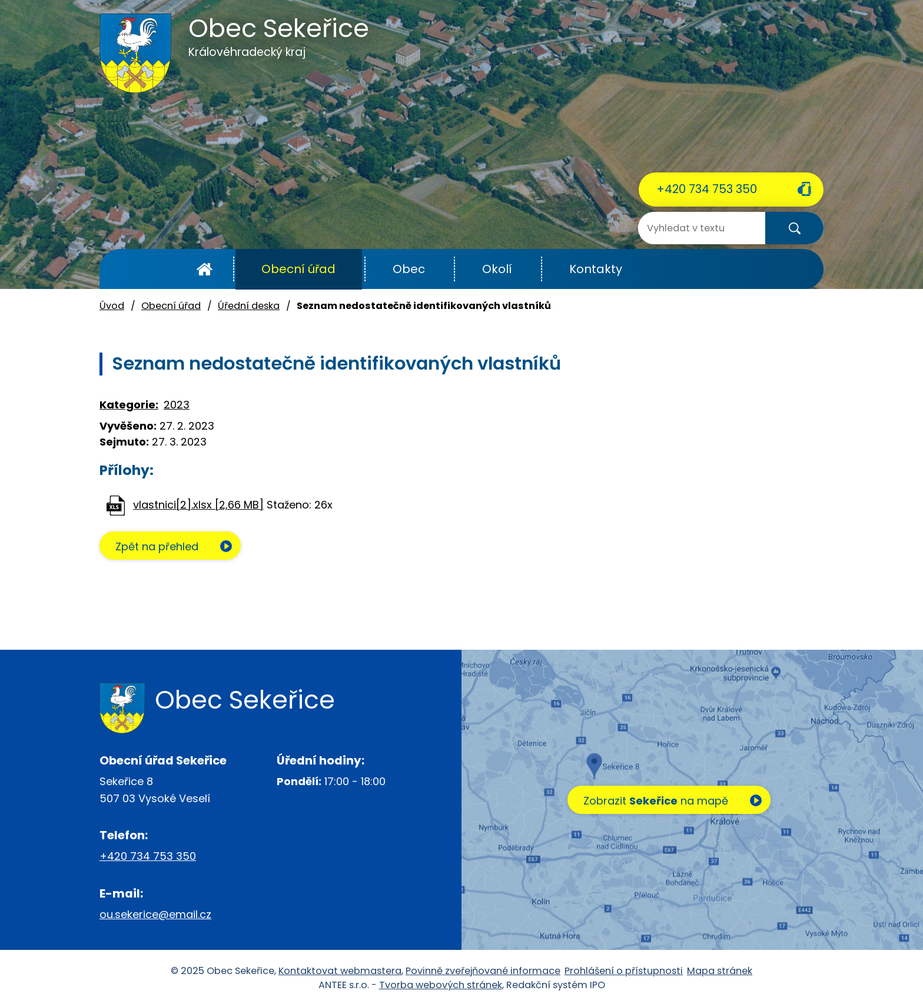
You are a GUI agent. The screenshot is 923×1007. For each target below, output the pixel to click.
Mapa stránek (719, 971)
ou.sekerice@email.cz (155, 914)
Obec (409, 269)
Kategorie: (128, 404)
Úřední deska (249, 306)
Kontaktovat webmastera (339, 971)
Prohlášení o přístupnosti (624, 971)
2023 (177, 404)
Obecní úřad (298, 269)
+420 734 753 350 (706, 189)
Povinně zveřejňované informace (483, 971)
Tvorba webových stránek (440, 985)
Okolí (497, 269)
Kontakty (595, 269)
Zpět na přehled (156, 546)
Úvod (204, 269)
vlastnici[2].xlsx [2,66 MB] (198, 504)
